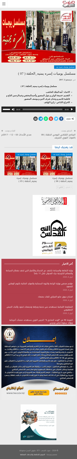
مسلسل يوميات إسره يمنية (64, 67)
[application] (38, 109)
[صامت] (13, 109)
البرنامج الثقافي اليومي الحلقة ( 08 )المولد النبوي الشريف (58, 136)
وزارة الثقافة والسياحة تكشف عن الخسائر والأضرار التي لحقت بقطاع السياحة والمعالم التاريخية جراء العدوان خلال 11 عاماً (39, 272)
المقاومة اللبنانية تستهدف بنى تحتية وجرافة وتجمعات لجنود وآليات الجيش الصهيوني (40, 308)
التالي (60, 187)
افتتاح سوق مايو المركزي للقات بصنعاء (55, 297)
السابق (69, 187)
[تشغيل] (71, 109)
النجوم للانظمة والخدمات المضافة (32, 454)
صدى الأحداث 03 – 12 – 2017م (16, 135)
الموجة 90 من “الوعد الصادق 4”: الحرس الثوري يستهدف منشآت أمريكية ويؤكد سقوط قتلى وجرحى (41, 321)
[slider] (43, 109)
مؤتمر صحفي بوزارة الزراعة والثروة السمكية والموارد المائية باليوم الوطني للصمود (40, 285)
